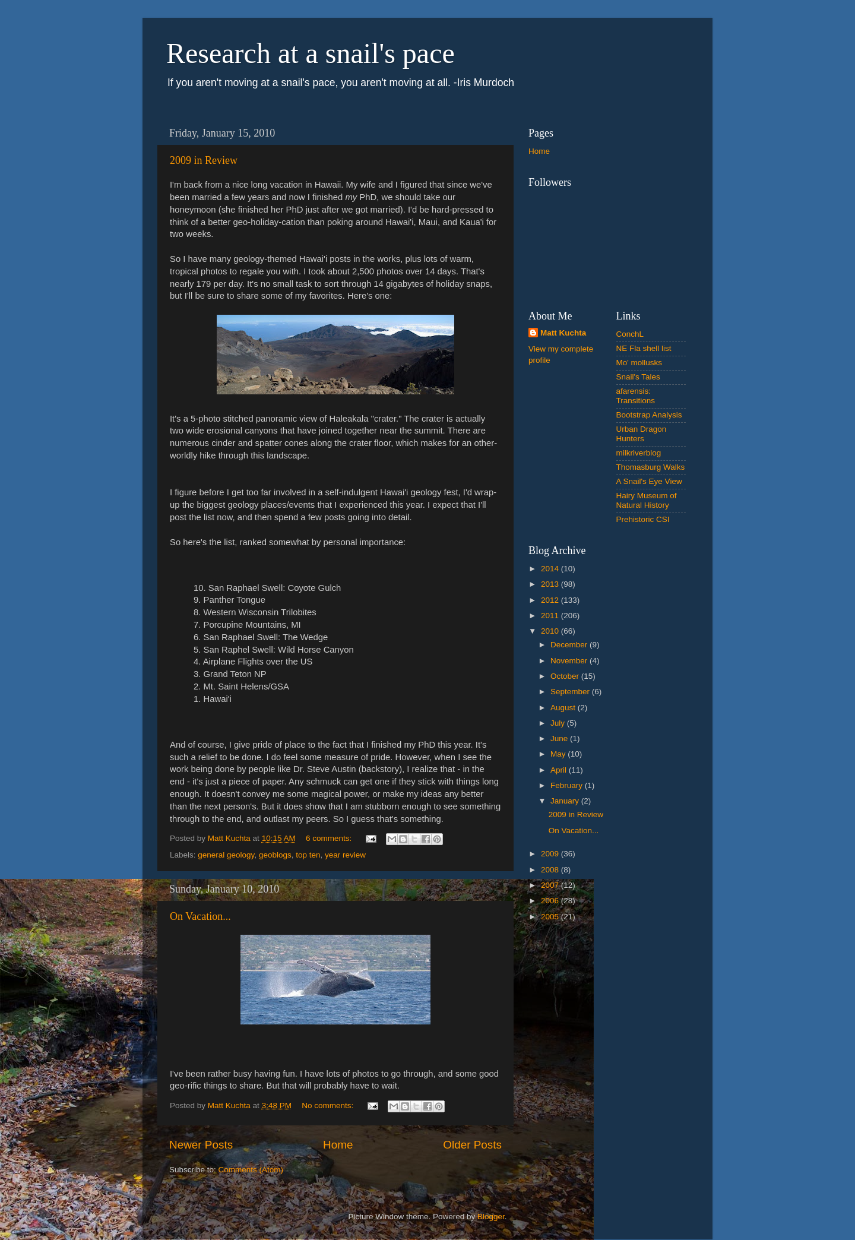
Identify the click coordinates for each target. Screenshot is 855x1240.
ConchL (630, 334)
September (571, 691)
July (558, 723)
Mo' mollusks (639, 362)
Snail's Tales (638, 376)
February (567, 785)
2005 (551, 916)
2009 (551, 853)
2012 (551, 600)
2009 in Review (204, 160)
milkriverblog (638, 452)
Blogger (491, 1216)
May (559, 753)
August (564, 707)
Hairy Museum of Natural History (646, 500)
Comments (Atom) (251, 1169)
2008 (551, 869)
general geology (226, 854)
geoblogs (275, 854)
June (560, 738)
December (570, 644)
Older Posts (472, 1144)
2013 (551, 584)
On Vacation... (200, 916)
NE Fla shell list (644, 348)
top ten (308, 854)
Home (338, 1144)
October (565, 676)
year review (345, 854)
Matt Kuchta (563, 332)
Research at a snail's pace (310, 53)
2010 (551, 631)
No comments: (329, 1105)
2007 (551, 885)
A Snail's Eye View (649, 481)
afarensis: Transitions (636, 396)
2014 (551, 568)
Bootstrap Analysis (649, 414)
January (565, 800)
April (559, 769)
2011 (551, 615)
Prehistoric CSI (643, 519)
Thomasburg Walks (650, 467)
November (570, 660)
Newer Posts (201, 1144)
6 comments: (330, 838)
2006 (551, 900)
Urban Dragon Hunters (641, 434)
